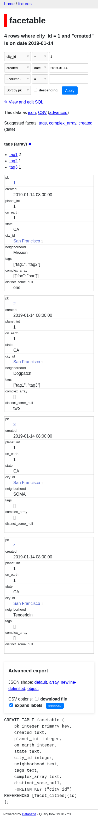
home (9, 4)
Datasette (29, 814)
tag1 (13, 154)
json (32, 112)
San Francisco (26, 241)
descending (45, 90)
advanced (58, 112)
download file (51, 699)
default (40, 682)
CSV (42, 112)
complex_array (62, 123)
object (33, 688)
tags (43, 123)
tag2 (13, 161)
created (85, 123)
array (54, 682)
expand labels (25, 705)
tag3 (13, 167)
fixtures (25, 4)
